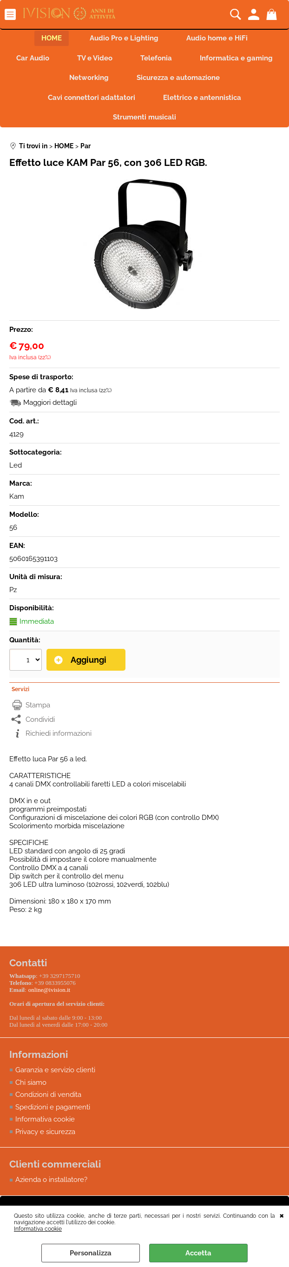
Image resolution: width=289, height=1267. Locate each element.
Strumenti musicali (144, 117)
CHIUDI (281, 1215)
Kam (16, 496)
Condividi (40, 719)
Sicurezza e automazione (178, 77)
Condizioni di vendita (48, 1094)
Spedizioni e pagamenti (52, 1107)
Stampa (38, 705)
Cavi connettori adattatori (91, 97)
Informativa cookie (38, 1229)
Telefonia (156, 58)
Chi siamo (30, 1082)
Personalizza (91, 1253)
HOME (51, 38)
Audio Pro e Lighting (124, 38)
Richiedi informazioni (59, 733)
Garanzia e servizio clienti (55, 1070)
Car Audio (32, 58)
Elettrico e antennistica (202, 97)
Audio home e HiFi (217, 38)
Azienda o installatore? (51, 1179)
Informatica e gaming (236, 58)
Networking (89, 77)
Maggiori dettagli (50, 402)
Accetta (198, 1253)
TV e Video (94, 58)
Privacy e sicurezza (45, 1132)
